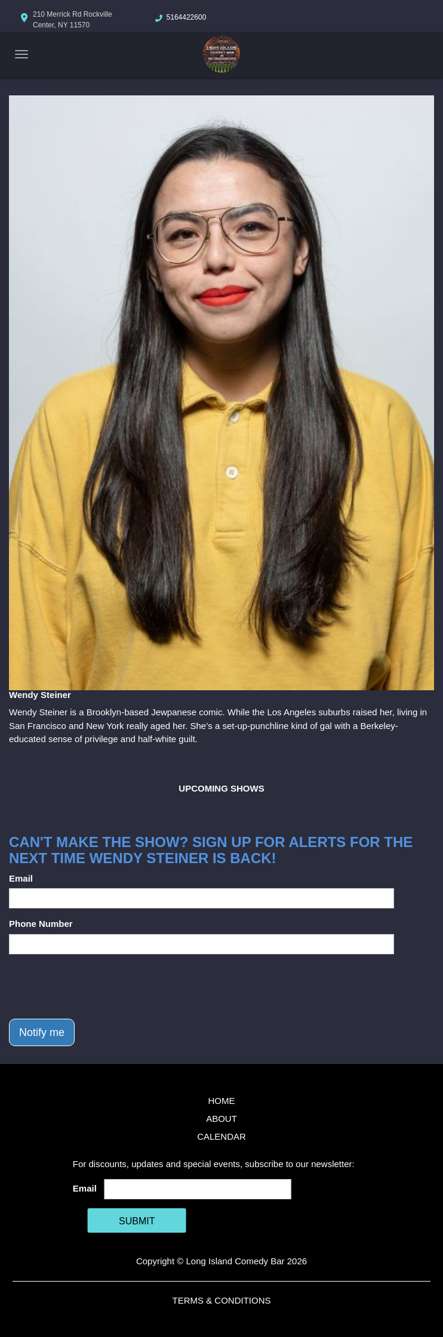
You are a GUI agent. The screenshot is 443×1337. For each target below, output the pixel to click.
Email (21, 878)
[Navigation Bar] (21, 54)
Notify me (41, 1032)
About (221, 1118)
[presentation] (99, 986)
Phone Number (41, 924)
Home (221, 1101)
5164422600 (187, 17)
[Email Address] (197, 1189)
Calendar (221, 1136)
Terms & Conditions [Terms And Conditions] (221, 1300)
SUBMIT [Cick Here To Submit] (137, 1221)
